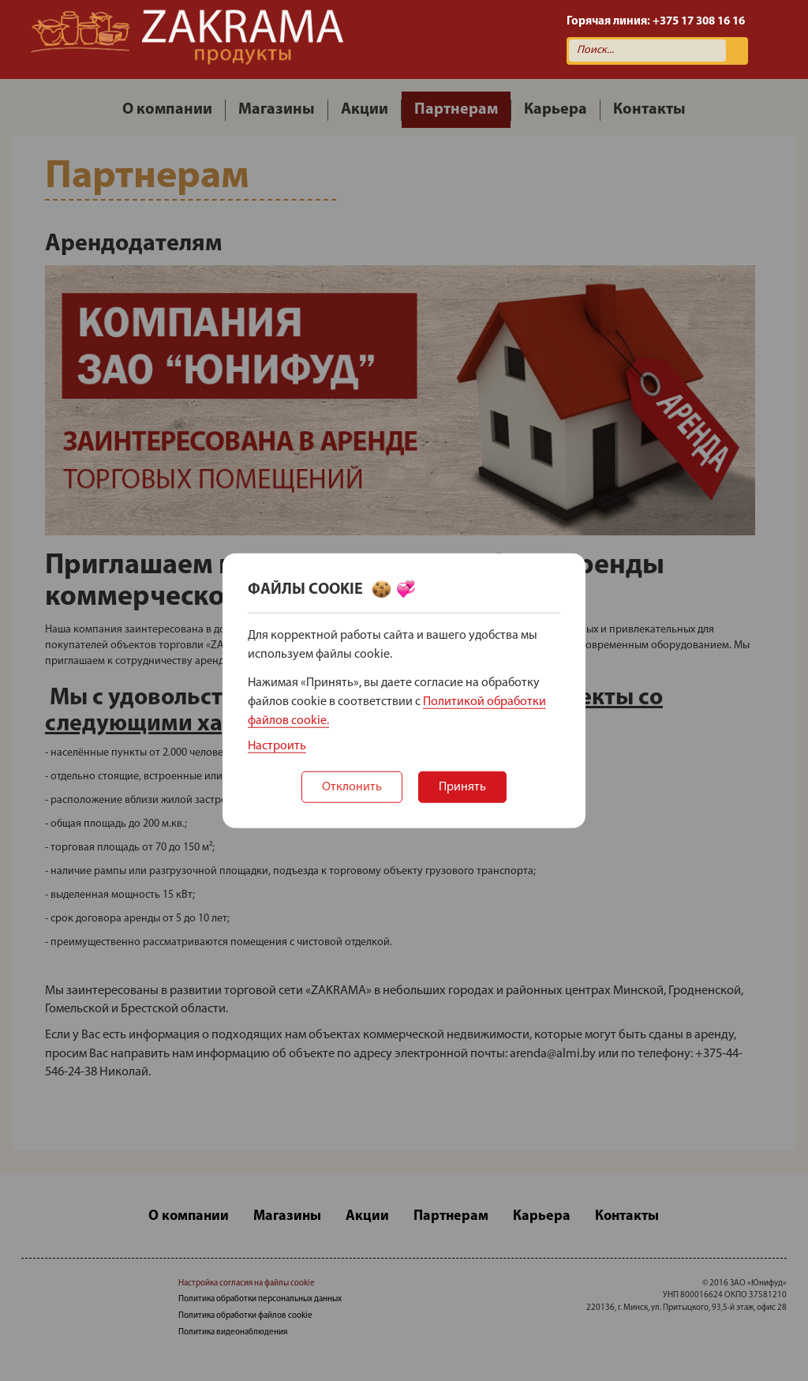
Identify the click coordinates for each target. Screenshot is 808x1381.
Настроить (277, 746)
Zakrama (187, 39)
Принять (462, 787)
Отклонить (352, 787)
